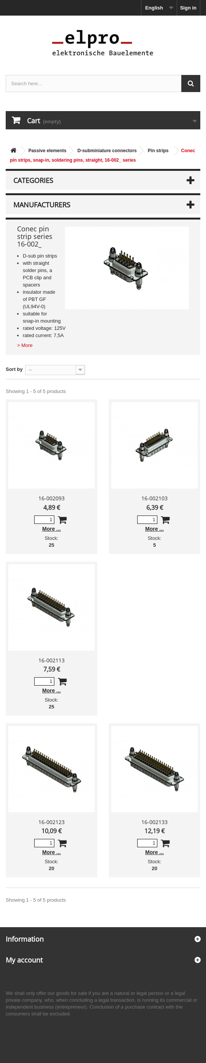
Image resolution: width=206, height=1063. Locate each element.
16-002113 (51, 660)
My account (24, 959)
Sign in (188, 8)
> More (25, 345)
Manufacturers (41, 204)
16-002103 (154, 498)
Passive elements (48, 150)
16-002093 (51, 498)
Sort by (14, 369)
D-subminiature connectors (107, 150)
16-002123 (51, 822)
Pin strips (158, 150)
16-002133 (154, 822)
